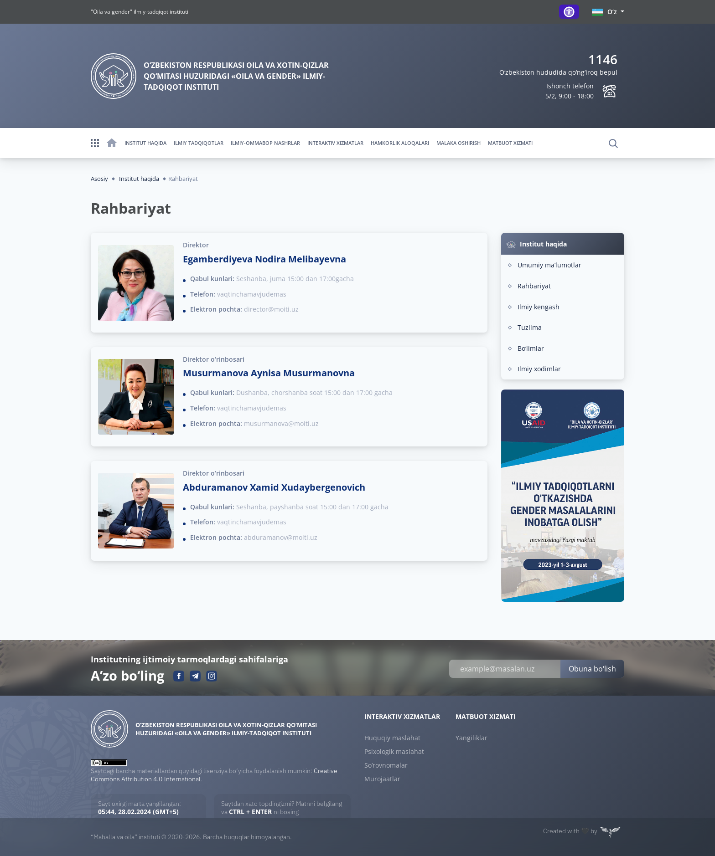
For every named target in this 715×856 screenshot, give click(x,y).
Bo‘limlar (531, 348)
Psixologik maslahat (394, 752)
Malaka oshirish (458, 142)
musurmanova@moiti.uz (281, 423)
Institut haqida (145, 142)
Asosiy (99, 178)
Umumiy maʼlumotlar (549, 265)
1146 (602, 59)
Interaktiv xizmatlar (335, 142)
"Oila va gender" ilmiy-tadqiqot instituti (139, 11)
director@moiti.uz (271, 309)
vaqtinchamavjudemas (251, 294)
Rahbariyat (534, 286)
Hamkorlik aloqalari (400, 142)
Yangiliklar (471, 738)
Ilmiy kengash (539, 306)
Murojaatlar (382, 779)
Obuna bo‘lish (592, 669)
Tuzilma (530, 327)
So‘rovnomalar (386, 765)
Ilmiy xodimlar (539, 368)
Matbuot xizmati (510, 142)
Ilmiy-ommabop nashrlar (265, 142)
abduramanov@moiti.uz (280, 537)
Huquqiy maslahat (392, 738)
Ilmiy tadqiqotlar (198, 142)
